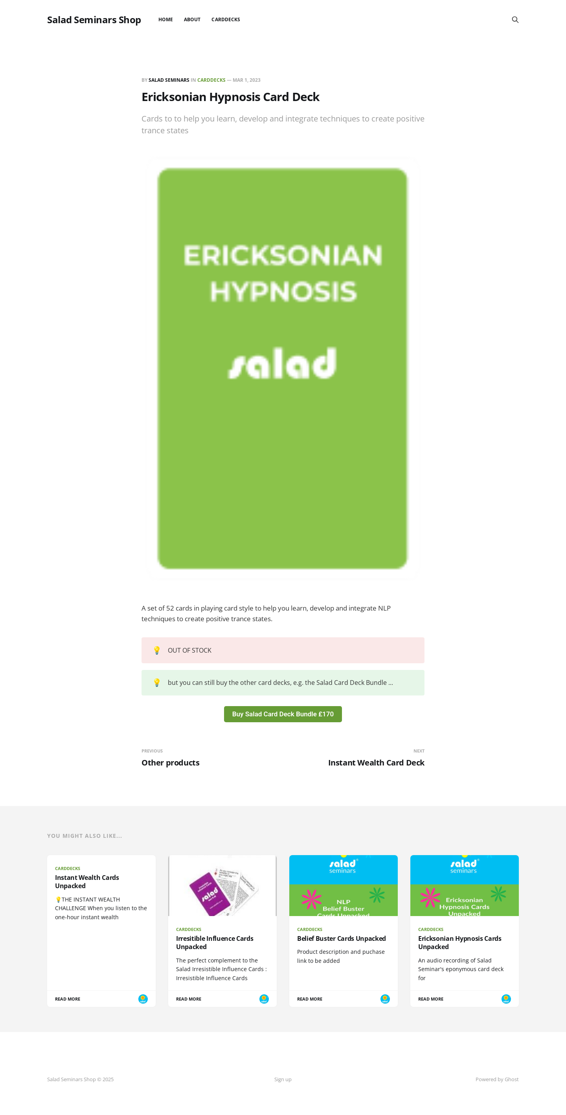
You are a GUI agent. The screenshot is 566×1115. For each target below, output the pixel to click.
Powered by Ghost (497, 1079)
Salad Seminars (169, 80)
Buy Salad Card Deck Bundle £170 (283, 714)
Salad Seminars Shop (94, 19)
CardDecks (225, 19)
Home (165, 19)
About (192, 19)
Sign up (283, 1079)
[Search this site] (515, 20)
